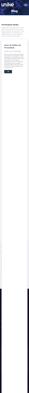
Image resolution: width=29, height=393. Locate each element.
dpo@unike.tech (8, 67)
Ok (8, 71)
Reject (14, 75)
